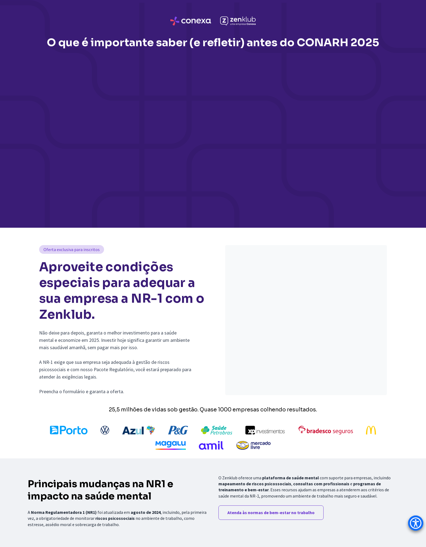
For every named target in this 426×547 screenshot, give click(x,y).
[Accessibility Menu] (415, 523)
